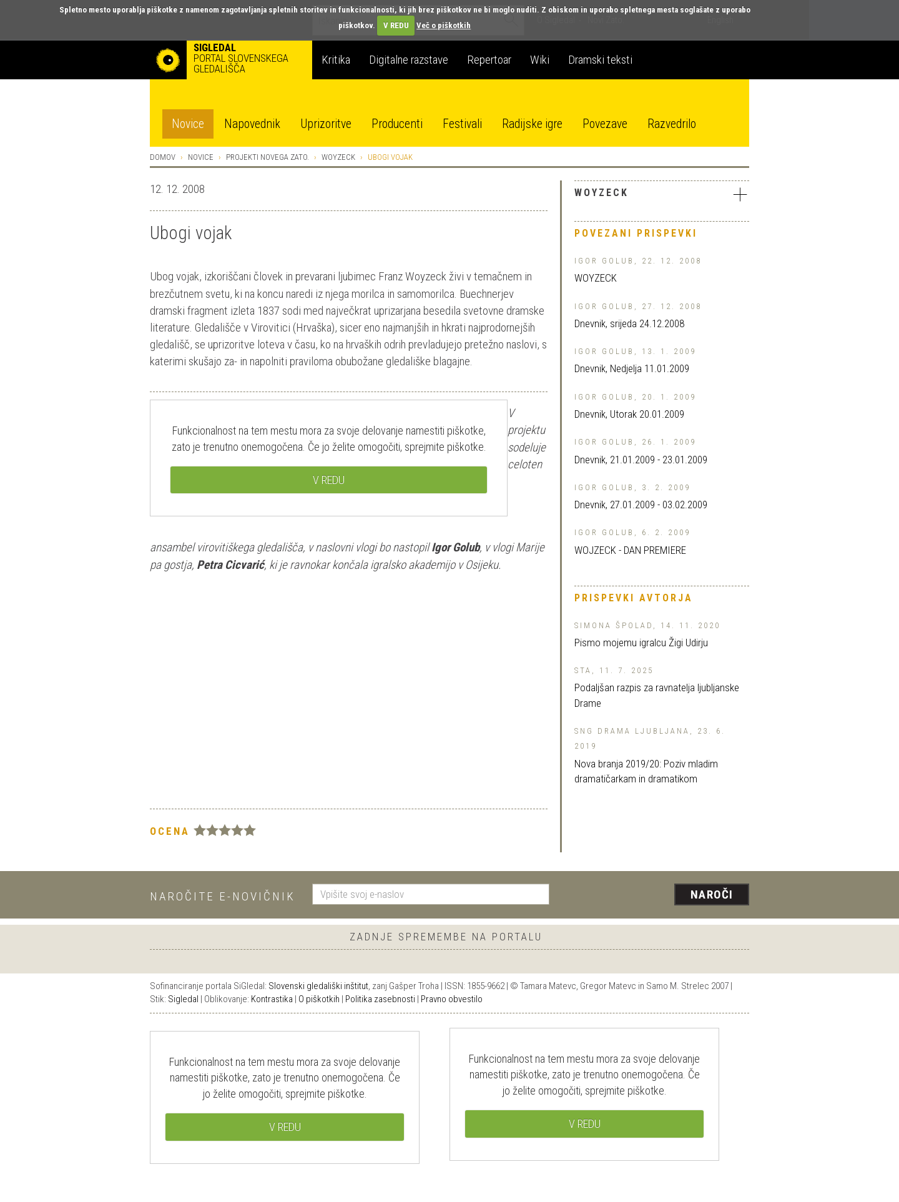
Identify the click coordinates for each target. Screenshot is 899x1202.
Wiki (539, 59)
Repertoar (489, 59)
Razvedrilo (671, 124)
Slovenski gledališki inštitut (318, 986)
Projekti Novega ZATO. (267, 157)
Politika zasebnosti (380, 999)
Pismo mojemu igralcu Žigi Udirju (641, 642)
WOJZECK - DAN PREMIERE (630, 550)
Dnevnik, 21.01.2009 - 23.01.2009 (640, 459)
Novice (188, 124)
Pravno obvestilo (452, 999)
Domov (162, 157)
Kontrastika (272, 999)
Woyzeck (338, 157)
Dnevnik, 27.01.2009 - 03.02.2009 (640, 504)
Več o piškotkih (443, 25)
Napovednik (252, 124)
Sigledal (183, 999)
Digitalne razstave (408, 59)
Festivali (462, 124)
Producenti (397, 124)
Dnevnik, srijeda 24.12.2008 (629, 323)
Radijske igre (532, 124)
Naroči (712, 894)
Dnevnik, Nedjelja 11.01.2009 (631, 368)
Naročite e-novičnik (222, 896)
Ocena (170, 831)
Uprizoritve (325, 124)
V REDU (396, 25)
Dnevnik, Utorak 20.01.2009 (629, 414)
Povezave (604, 124)
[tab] (661, 196)
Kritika (336, 59)
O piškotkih (319, 999)
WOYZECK (595, 278)
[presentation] (657, 895)
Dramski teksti (600, 59)
